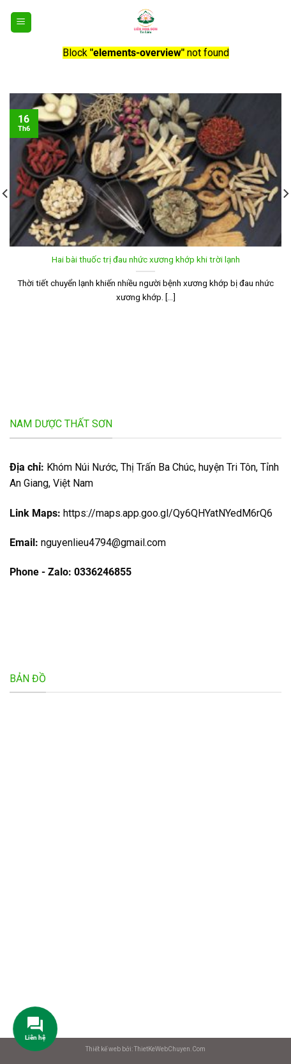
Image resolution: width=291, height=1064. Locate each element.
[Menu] (21, 22)
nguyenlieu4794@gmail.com (103, 542)
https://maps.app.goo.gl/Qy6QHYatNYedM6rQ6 (141, 513)
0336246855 (102, 572)
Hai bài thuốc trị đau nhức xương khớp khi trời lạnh (146, 259)
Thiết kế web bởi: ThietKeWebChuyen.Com (145, 1049)
